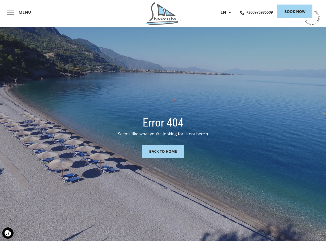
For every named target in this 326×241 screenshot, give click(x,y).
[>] (19, 12)
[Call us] (256, 12)
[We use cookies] (8, 233)
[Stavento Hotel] (163, 12)
